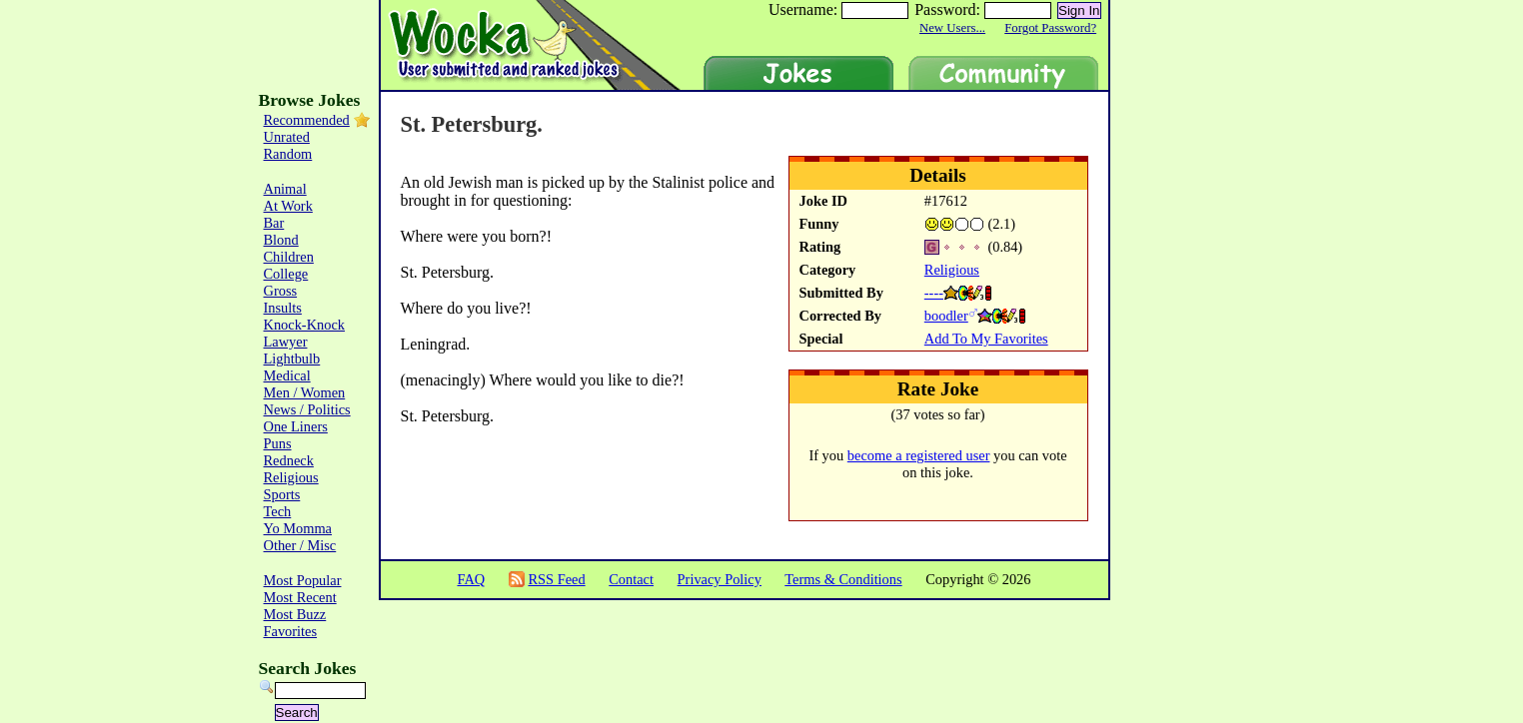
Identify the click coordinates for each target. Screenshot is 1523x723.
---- (933, 293)
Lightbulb (292, 358)
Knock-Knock (305, 325)
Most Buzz (295, 614)
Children (289, 257)
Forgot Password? (1050, 28)
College (286, 274)
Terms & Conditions (842, 579)
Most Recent (300, 597)
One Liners (296, 426)
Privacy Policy (720, 579)
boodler (946, 316)
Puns (278, 443)
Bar (274, 223)
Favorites (291, 631)
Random (288, 154)
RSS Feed (556, 579)
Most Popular (303, 580)
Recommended (307, 120)
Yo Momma (298, 528)
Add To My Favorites (986, 339)
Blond (281, 240)
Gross (281, 291)
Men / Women (305, 392)
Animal (285, 189)
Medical (287, 375)
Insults (283, 308)
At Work (288, 206)
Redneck (289, 460)
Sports (282, 494)
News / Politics (307, 409)
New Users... (952, 28)
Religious (951, 270)
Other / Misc (300, 545)
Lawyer (286, 342)
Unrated (287, 137)
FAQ (471, 579)
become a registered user (918, 455)
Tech (278, 511)
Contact (631, 579)
